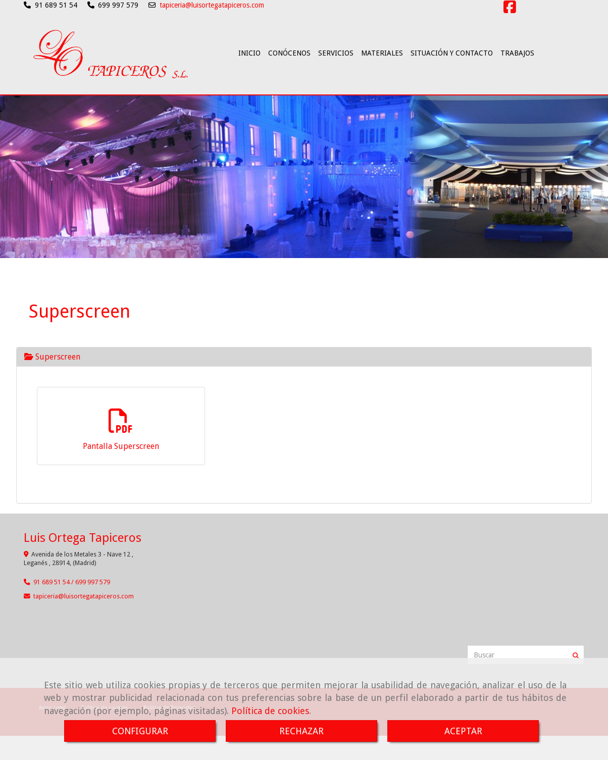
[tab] (304, 370)
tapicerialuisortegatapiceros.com (83, 610)
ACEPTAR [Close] (463, 731)
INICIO (249, 80)
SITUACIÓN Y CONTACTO (452, 80)
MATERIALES (382, 80)
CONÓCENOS (289, 80)
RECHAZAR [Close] (301, 731)
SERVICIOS (335, 80)
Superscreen (52, 370)
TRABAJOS (517, 80)
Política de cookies (270, 710)
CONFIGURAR (140, 731)
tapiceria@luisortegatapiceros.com (212, 5)
